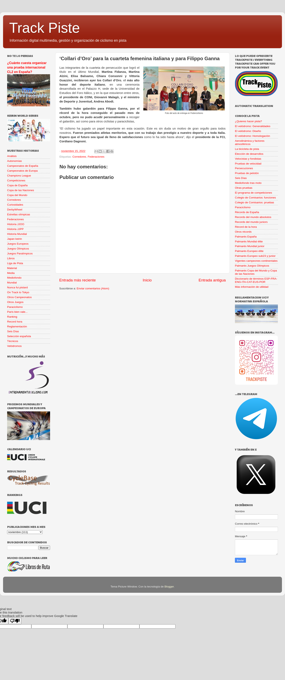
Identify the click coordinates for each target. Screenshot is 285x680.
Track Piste (44, 28)
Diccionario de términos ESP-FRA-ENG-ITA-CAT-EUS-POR (256, 280)
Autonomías (14, 160)
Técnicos (12, 341)
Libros (11, 258)
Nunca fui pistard (17, 287)
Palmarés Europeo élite (249, 251)
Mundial (12, 282)
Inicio (147, 280)
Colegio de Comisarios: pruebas (254, 202)
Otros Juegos (15, 302)
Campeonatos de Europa (22, 170)
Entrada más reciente (77, 280)
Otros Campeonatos (19, 297)
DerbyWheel (14, 209)
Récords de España (247, 212)
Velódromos (14, 346)
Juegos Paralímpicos (20, 253)
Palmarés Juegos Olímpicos (252, 265)
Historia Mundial (17, 233)
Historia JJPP (15, 229)
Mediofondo (14, 277)
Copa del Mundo (17, 195)
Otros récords (243, 231)
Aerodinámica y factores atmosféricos (249, 142)
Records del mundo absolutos (253, 217)
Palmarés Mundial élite (249, 241)
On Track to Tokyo (18, 292)
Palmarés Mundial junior (249, 246)
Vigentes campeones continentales (256, 260)
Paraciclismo (15, 306)
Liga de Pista (15, 263)
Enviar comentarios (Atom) (93, 288)
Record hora (14, 321)
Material (12, 268)
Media (11, 273)
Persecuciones (244, 168)
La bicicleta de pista (247, 148)
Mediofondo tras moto (248, 182)
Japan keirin (14, 238)
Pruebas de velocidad (248, 163)
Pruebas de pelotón (247, 173)
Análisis (12, 156)
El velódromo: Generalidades (252, 126)
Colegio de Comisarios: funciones (255, 197)
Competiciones (16, 180)
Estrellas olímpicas (18, 214)
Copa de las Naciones (20, 190)
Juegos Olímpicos (18, 248)
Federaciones (96, 156)
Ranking (12, 316)
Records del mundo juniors (251, 221)
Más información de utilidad (251, 286)
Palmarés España (246, 236)
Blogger (169, 586)
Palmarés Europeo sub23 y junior (255, 255)
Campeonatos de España (22, 165)
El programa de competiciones (253, 192)
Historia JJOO (15, 224)
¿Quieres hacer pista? (248, 121)
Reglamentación (17, 326)
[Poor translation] (14, 621)
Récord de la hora (246, 226)
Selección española (19, 336)
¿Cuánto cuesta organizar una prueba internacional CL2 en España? (27, 67)
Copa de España (17, 185)
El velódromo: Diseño (248, 131)
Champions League (19, 175)
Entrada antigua (212, 280)
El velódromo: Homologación (252, 135)
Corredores (79, 156)
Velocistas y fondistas (248, 158)
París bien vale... (17, 311)
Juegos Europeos (17, 243)
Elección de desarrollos (249, 153)
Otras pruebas (243, 187)
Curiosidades (15, 204)
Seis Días (13, 331)
